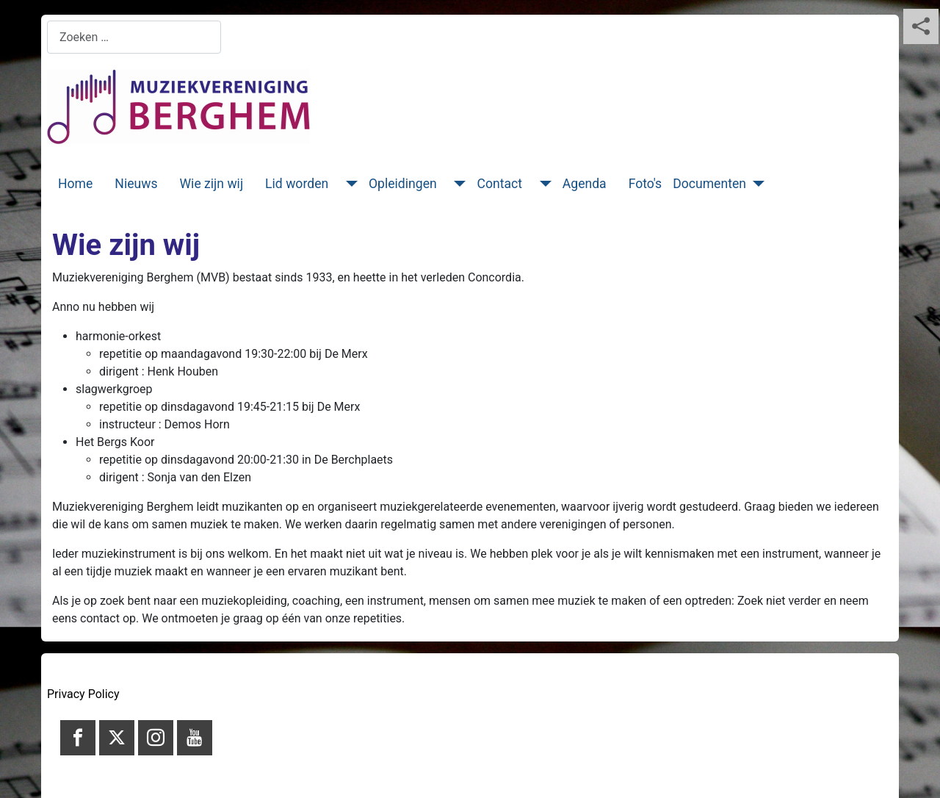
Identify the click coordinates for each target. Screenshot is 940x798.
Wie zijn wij (212, 183)
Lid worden (296, 183)
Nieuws (136, 183)
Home (75, 183)
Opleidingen (403, 183)
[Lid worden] (348, 183)
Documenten (709, 183)
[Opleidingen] (457, 183)
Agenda (585, 183)
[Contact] (542, 183)
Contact (499, 183)
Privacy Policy (83, 694)
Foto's (645, 183)
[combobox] (134, 37)
